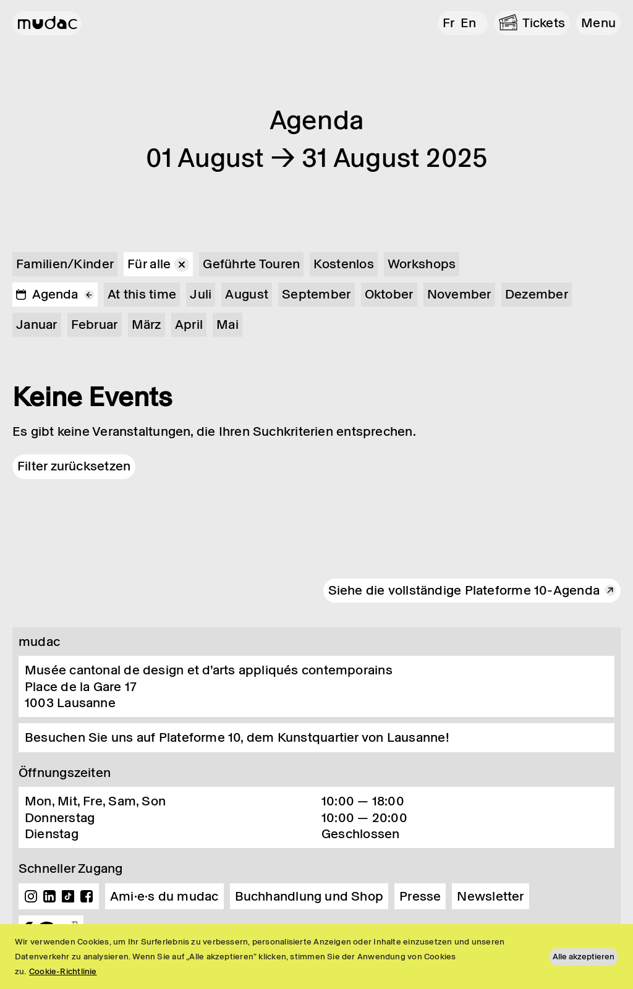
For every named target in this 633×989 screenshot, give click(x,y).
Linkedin (49, 896)
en (468, 23)
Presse (420, 896)
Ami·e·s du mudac (164, 896)
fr (448, 23)
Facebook (86, 896)
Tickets (544, 23)
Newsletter (490, 896)
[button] (598, 23)
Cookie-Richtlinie (63, 971)
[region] (316, 956)
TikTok (68, 896)
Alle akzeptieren (583, 956)
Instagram (31, 896)
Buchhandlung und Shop (309, 896)
